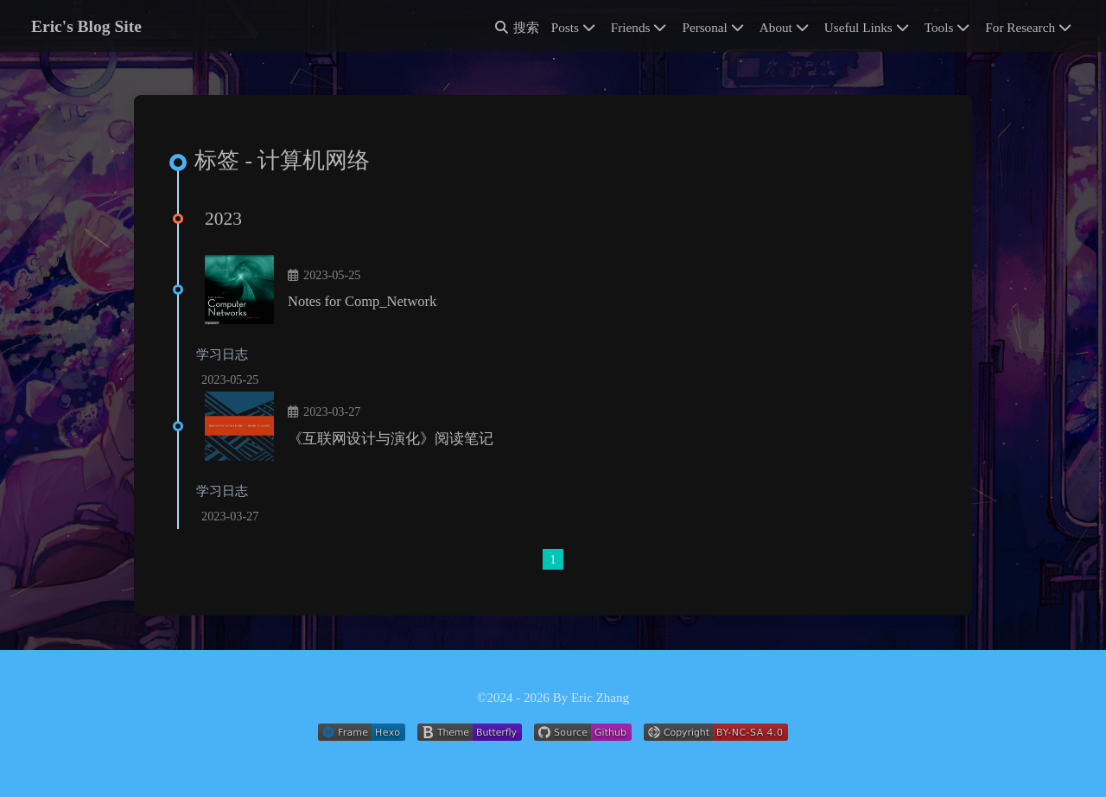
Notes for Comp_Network (362, 301)
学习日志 (222, 354)
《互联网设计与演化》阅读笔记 (390, 438)
